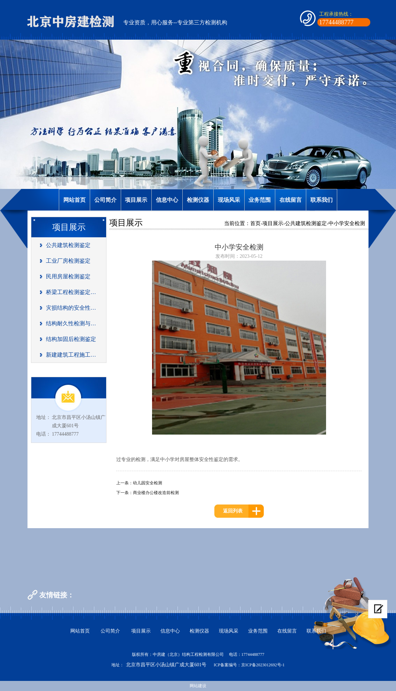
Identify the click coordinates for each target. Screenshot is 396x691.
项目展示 (136, 200)
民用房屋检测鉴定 (68, 276)
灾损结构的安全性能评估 (71, 308)
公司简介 (105, 200)
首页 (255, 223)
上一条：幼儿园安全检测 (139, 482)
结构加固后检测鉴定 (71, 339)
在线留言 (290, 200)
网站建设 (198, 685)
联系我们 (321, 200)
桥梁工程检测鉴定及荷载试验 (71, 292)
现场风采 (229, 200)
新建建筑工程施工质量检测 (71, 355)
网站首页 (74, 200)
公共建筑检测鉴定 (68, 245)
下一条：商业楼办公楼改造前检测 (147, 492)
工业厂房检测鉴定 (68, 261)
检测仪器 (198, 200)
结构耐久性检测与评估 (71, 323)
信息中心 (167, 200)
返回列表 (233, 511)
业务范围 (259, 200)
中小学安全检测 (346, 223)
